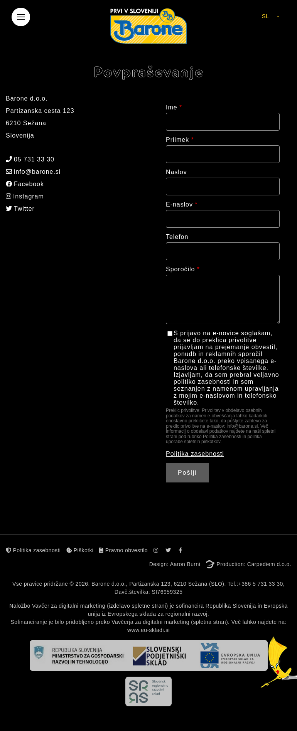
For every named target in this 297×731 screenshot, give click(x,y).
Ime (174, 107)
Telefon (177, 237)
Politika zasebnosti (195, 453)
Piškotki (79, 550)
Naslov (176, 172)
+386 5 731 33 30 (260, 584)
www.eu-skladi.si (148, 630)
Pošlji (187, 472)
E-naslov (182, 204)
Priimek (180, 139)
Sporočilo (183, 269)
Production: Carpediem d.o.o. (253, 564)
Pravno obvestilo (123, 550)
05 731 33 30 (30, 159)
